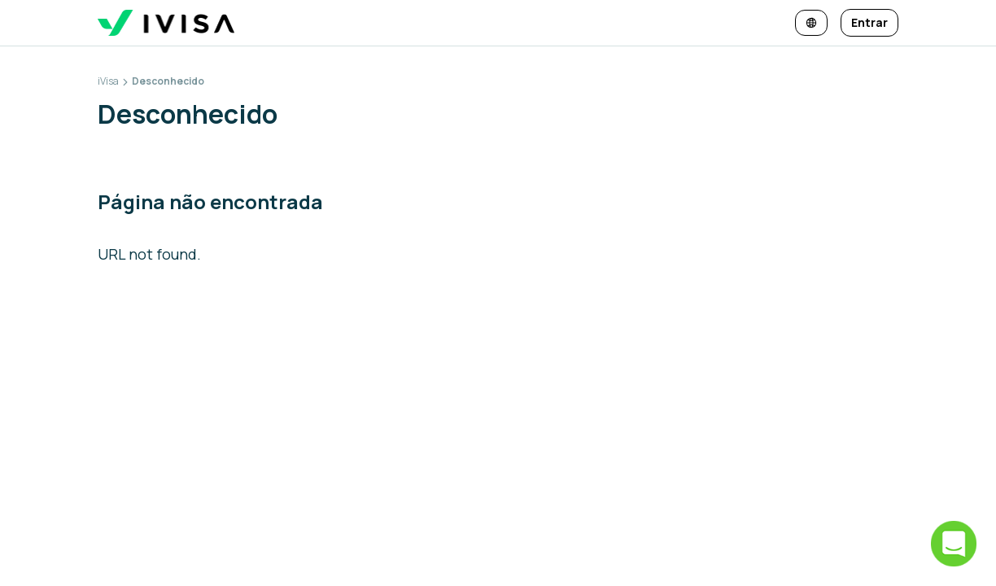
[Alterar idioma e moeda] (811, 23)
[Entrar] (869, 23)
